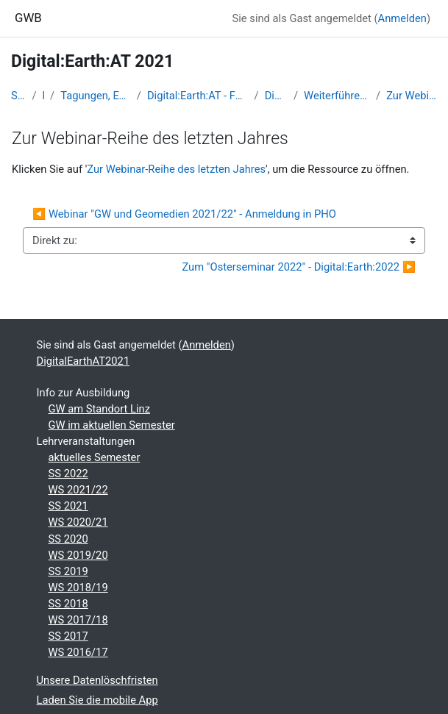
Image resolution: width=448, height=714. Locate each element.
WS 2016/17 (78, 652)
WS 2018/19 (78, 587)
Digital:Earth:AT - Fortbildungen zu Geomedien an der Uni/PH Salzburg (198, 95)
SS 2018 (68, 603)
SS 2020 (68, 539)
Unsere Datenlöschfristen (97, 680)
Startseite (18, 95)
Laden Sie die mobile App (97, 700)
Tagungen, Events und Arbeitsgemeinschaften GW (95, 95)
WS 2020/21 (78, 522)
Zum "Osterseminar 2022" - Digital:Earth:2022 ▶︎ (299, 267)
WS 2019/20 (78, 555)
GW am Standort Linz (99, 408)
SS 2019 (68, 571)
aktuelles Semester (95, 457)
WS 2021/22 (78, 489)
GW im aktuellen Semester (112, 425)
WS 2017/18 (78, 619)
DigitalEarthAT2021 (276, 95)
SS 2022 (68, 473)
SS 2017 (68, 636)
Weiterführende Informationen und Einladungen (337, 95)
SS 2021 (68, 506)
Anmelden (402, 18)
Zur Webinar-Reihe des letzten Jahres (411, 95)
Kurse (44, 95)
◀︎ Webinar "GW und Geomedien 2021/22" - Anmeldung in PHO (184, 214)
